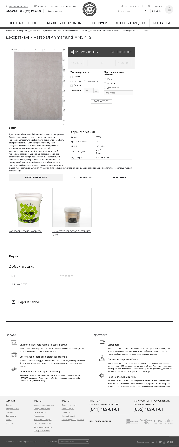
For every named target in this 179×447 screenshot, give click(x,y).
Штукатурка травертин (42, 423)
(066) (33, 11)
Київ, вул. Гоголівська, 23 (18, 6)
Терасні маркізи (68, 409)
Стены (77, 77)
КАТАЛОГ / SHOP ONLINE (64, 23)
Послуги (99, 23)
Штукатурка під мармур (43, 427)
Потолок (78, 85)
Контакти (161, 23)
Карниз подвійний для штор (73, 420)
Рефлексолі (66, 412)
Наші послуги (11, 416)
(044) (14, 11)
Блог (32, 23)
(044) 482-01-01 (105, 409)
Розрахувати (101, 101)
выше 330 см (93, 81)
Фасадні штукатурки (42, 409)
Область (111, 83)
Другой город (113, 87)
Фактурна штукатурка (42, 431)
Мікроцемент (39, 416)
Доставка (9, 423)
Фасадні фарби (40, 412)
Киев (109, 79)
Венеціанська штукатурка (44, 405)
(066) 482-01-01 (149, 409)
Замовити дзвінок (55, 11)
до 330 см (78, 81)
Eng (160, 6)
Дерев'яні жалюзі (69, 405)
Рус (156, 6)
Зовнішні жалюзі (68, 416)
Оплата (8, 420)
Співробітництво (130, 23)
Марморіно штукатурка (42, 420)
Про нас (16, 23)
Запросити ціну (86, 52)
